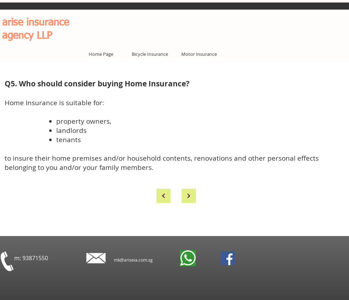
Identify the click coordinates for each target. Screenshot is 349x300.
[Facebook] (228, 258)
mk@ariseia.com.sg (133, 260)
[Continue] (163, 196)
